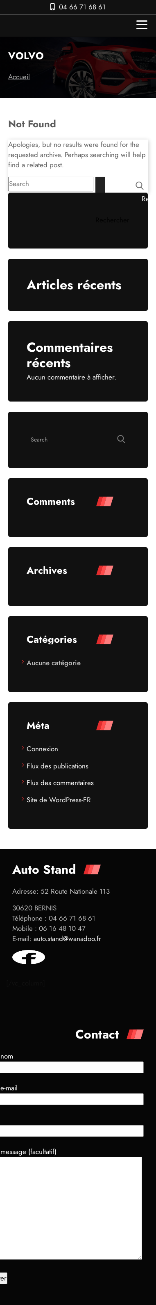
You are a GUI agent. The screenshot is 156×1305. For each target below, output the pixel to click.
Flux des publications (57, 766)
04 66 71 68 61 (82, 7)
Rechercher (148, 199)
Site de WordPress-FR (59, 800)
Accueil (19, 77)
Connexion (42, 749)
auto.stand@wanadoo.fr (67, 938)
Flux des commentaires (60, 783)
